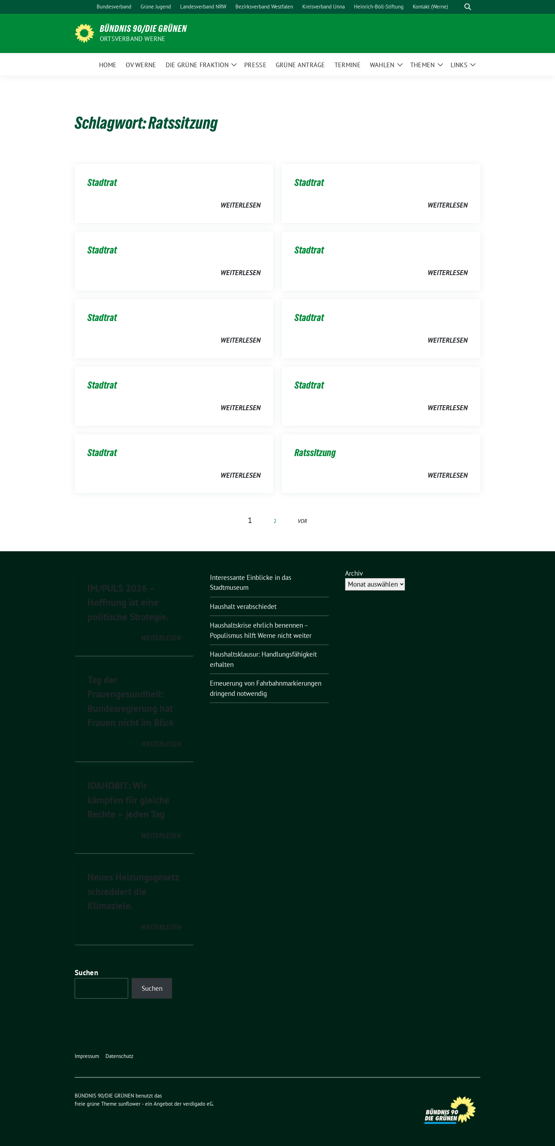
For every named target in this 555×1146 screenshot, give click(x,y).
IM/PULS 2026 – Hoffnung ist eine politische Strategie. (128, 602)
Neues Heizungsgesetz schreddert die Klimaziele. (133, 891)
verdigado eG (198, 1103)
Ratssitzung (315, 452)
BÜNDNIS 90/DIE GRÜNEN (143, 28)
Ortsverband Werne (132, 39)
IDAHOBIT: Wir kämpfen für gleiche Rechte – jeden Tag (128, 799)
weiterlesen (241, 205)
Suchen (86, 972)
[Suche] (457, 7)
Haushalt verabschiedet (243, 606)
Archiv (354, 573)
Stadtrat (102, 182)
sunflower (129, 1103)
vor (302, 521)
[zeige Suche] (468, 7)
